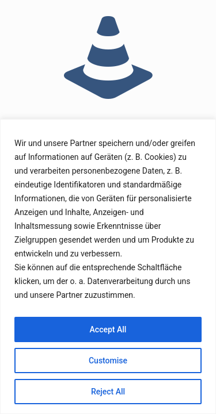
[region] (108, 266)
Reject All (108, 391)
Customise (108, 360)
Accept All (108, 329)
